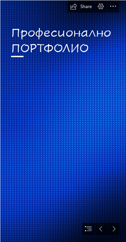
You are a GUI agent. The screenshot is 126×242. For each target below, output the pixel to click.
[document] (63, 121)
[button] (81, 6)
